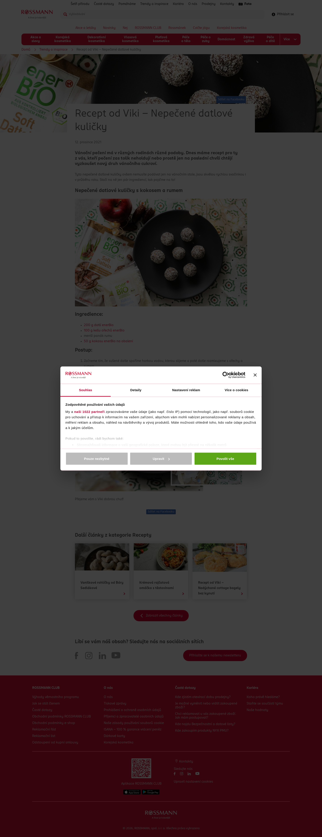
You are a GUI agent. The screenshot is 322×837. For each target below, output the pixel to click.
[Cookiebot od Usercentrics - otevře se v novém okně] (225, 375)
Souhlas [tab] (85, 390)
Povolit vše (225, 459)
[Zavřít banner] (255, 375)
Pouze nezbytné (96, 459)
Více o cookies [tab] (236, 390)
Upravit (161, 459)
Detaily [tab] (136, 390)
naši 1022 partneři (89, 411)
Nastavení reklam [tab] (186, 390)
